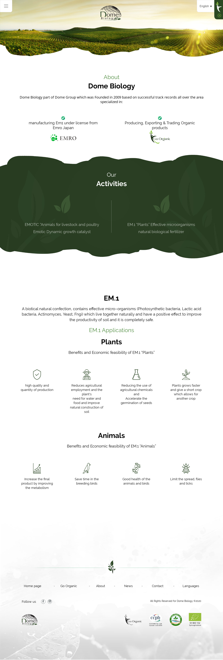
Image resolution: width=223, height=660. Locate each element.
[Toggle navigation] (6, 6)
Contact (162, 586)
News (133, 586)
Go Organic (73, 586)
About (105, 586)
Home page (37, 586)
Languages (191, 586)
